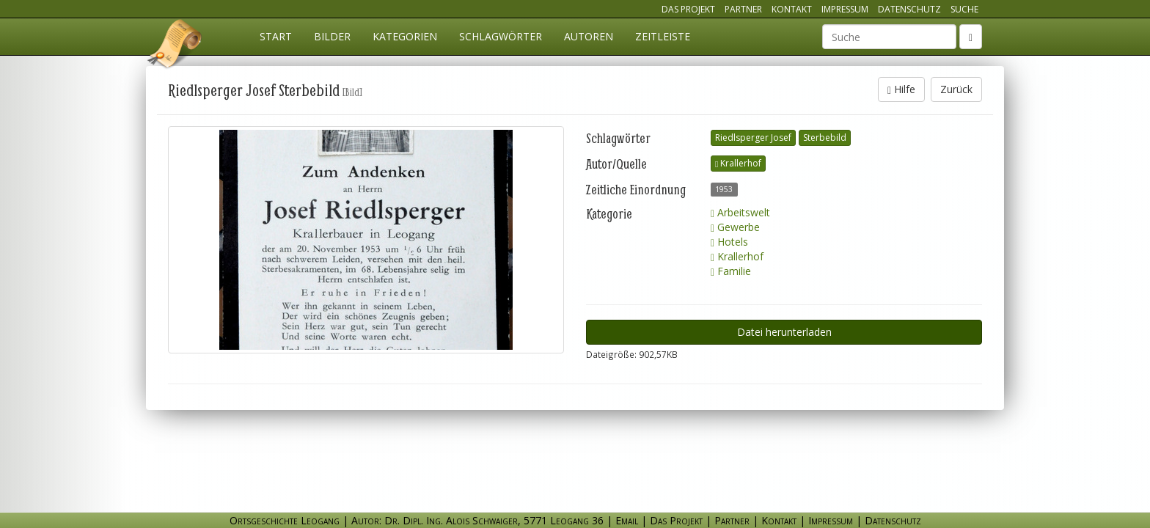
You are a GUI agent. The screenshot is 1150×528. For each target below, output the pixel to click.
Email (626, 520)
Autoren (588, 36)
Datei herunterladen (784, 332)
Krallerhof (738, 163)
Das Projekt (688, 9)
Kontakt (792, 9)
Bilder (332, 36)
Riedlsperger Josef (753, 137)
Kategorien (405, 36)
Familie (731, 271)
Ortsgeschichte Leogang (175, 46)
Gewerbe (735, 227)
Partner (743, 9)
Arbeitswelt (740, 212)
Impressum (844, 9)
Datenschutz (909, 9)
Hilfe (901, 89)
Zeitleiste (662, 36)
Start (276, 36)
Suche (964, 9)
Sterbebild (824, 137)
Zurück (956, 89)
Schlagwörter (500, 36)
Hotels (729, 242)
